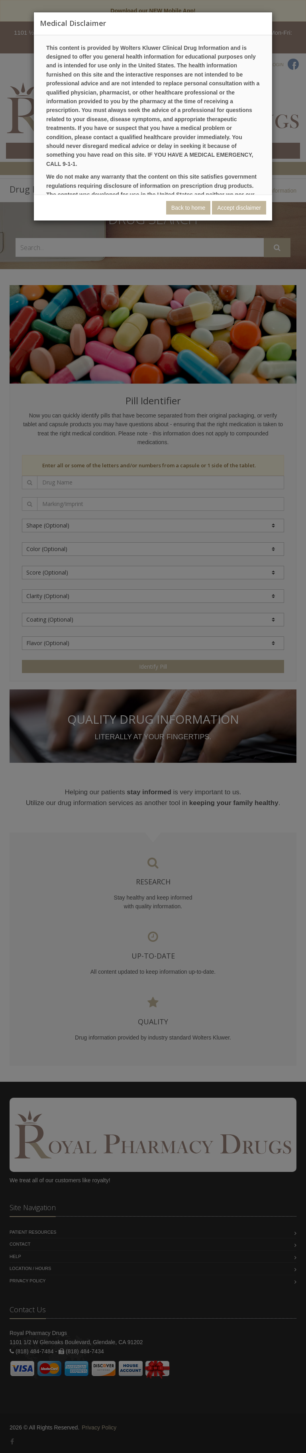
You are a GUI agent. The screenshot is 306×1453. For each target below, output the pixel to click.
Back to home (188, 208)
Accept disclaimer (239, 208)
